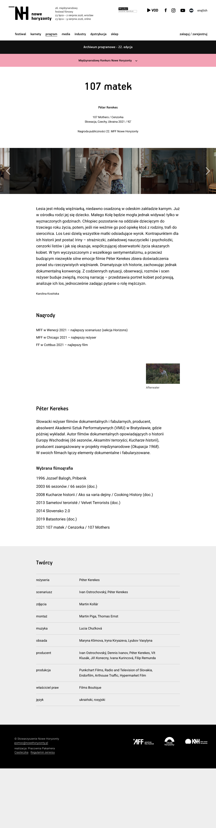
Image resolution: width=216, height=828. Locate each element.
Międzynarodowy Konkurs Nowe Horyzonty (104, 60)
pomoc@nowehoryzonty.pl (31, 802)
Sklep (114, 34)
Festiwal (20, 34)
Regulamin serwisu (43, 812)
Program (51, 34)
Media (66, 34)
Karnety (35, 34)
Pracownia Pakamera (41, 808)
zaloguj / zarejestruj (193, 34)
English (202, 11)
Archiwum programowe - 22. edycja (108, 47)
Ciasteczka (22, 812)
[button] (207, 200)
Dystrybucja (98, 34)
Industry (80, 34)
